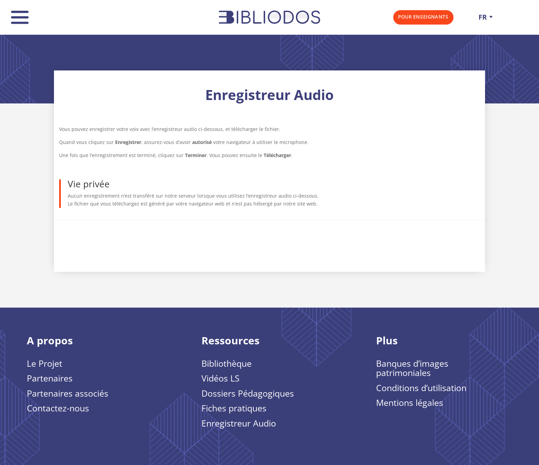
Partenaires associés (67, 394)
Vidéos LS (220, 379)
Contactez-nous (58, 408)
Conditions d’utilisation (421, 388)
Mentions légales (409, 403)
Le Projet (44, 364)
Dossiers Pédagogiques (247, 394)
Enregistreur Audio (238, 424)
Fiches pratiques (233, 408)
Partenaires (50, 379)
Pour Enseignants (423, 16)
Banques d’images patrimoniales (412, 369)
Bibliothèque (226, 364)
